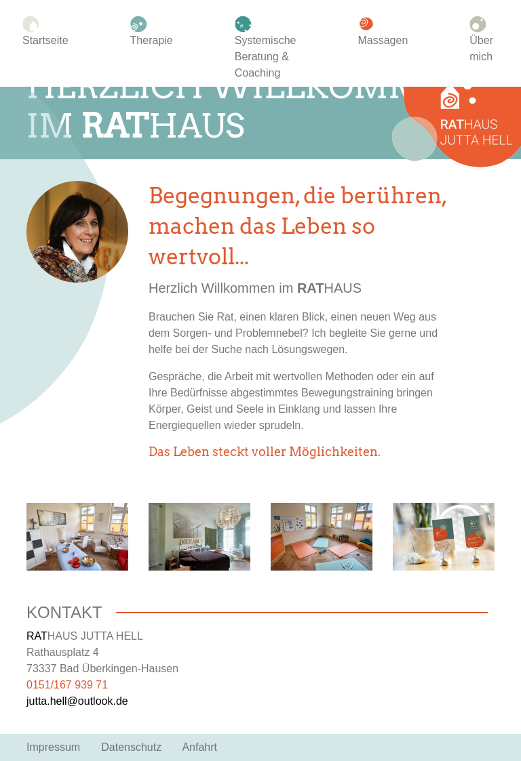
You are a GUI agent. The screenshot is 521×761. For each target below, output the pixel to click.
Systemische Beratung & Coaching (265, 48)
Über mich (481, 40)
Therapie (151, 32)
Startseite (45, 32)
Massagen (383, 32)
